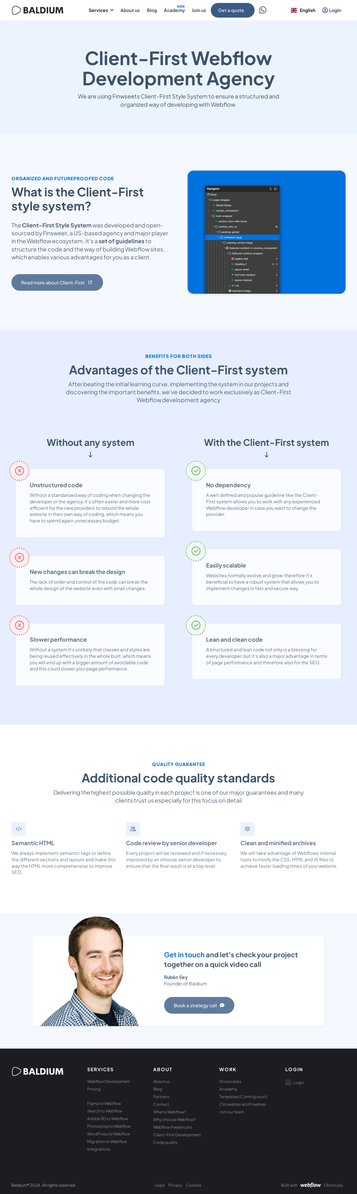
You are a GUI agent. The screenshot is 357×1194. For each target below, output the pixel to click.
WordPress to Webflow (108, 1133)
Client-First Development (177, 1134)
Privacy (175, 1185)
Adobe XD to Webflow (107, 1118)
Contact (161, 1104)
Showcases (230, 1081)
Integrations (98, 1149)
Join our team (231, 1111)
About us (161, 1081)
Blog (157, 1088)
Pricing (93, 1088)
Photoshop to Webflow (109, 1126)
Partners (161, 1096)
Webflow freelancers (172, 1127)
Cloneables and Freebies (242, 1104)
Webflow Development (108, 1081)
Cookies (193, 1185)
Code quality (165, 1142)
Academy (228, 1088)
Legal (159, 1185)
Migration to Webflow (107, 1141)
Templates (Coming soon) (243, 1096)
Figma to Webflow (104, 1103)
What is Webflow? (169, 1111)
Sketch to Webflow (104, 1110)
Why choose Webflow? (174, 1119)
